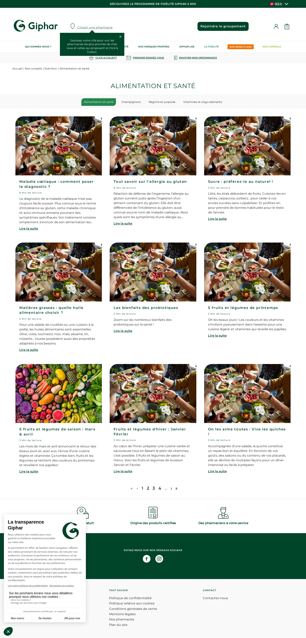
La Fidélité (211, 46)
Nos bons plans (241, 46)
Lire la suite (28, 229)
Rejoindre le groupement (222, 26)
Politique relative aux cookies (132, 603)
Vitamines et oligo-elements (200, 102)
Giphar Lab (186, 46)
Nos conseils (271, 46)
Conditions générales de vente (133, 609)
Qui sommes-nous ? (38, 46)
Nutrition (50, 68)
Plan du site (118, 625)
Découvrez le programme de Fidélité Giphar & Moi (153, 4)
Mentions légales (122, 614)
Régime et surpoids (161, 102)
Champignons (131, 102)
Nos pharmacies (121, 620)
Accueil (17, 68)
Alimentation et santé (101, 102)
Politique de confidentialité (130, 598)
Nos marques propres (153, 46)
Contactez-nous (215, 598)
